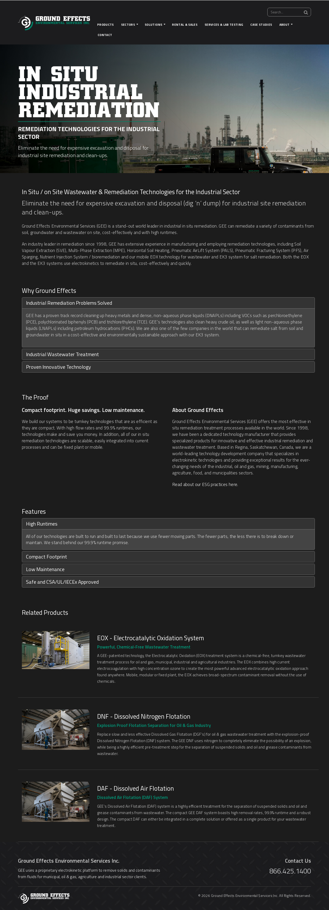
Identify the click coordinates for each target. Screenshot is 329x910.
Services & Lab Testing (224, 24)
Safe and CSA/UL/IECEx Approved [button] (62, 582)
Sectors (128, 24)
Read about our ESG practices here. (205, 484)
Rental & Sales (184, 24)
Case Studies (261, 24)
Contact (105, 34)
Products (105, 24)
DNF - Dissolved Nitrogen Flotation (143, 716)
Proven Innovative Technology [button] (58, 367)
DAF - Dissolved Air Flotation (135, 788)
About (284, 24)
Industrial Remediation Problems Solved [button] (69, 303)
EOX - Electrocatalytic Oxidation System (150, 638)
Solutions (153, 24)
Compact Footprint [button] (46, 557)
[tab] (168, 303)
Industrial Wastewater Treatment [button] (62, 354)
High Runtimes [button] (41, 524)
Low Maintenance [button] (45, 569)
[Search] (306, 12)
